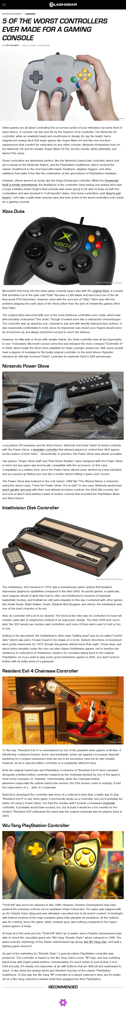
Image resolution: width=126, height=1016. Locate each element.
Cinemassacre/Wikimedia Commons (108, 897)
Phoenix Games (116, 742)
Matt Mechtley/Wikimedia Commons (108, 437)
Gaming (30, 14)
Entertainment (12, 14)
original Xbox (100, 291)
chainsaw (109, 803)
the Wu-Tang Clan (95, 942)
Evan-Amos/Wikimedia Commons (111, 118)
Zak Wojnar (12, 45)
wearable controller (45, 449)
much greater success (16, 489)
